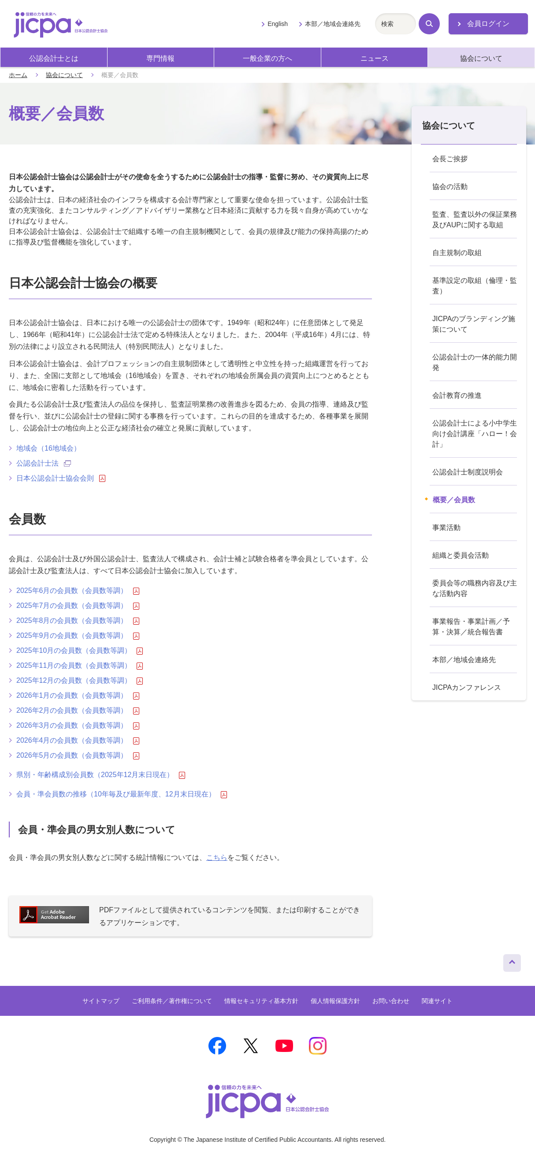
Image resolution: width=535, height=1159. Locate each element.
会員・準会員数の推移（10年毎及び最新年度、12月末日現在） (121, 794)
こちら (216, 857)
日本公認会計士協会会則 (60, 478)
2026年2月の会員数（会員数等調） (77, 711)
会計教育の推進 (457, 395)
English (278, 23)
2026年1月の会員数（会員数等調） (77, 696)
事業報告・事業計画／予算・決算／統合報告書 (471, 627)
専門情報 (160, 58)
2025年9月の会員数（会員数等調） (77, 636)
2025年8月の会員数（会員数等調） (77, 621)
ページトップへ (512, 960)
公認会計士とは (53, 58)
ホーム (18, 74)
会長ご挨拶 (450, 159)
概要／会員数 (454, 500)
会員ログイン (488, 23)
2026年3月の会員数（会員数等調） (77, 725)
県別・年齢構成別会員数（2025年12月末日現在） (100, 775)
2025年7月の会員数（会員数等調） (77, 606)
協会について (481, 58)
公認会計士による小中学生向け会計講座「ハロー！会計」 (474, 433)
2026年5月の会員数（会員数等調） (77, 755)
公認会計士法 (43, 463)
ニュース (374, 58)
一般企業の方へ (267, 58)
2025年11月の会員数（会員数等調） (79, 666)
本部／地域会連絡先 (332, 23)
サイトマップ (100, 1000)
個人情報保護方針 (335, 1000)
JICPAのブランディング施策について (473, 324)
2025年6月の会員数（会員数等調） (77, 591)
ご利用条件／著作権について (172, 1000)
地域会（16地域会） (48, 448)
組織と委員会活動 (460, 555)
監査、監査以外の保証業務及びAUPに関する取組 (474, 220)
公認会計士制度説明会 (467, 472)
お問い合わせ (390, 1000)
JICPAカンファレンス (466, 687)
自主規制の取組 (457, 252)
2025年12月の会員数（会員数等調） (79, 681)
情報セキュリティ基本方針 (261, 1000)
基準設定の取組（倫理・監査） (474, 286)
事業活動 (446, 527)
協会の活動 (450, 186)
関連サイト (437, 1000)
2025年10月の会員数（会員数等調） (79, 651)
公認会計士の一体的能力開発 (474, 362)
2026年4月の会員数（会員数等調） (77, 740)
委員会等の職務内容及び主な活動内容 (474, 588)
